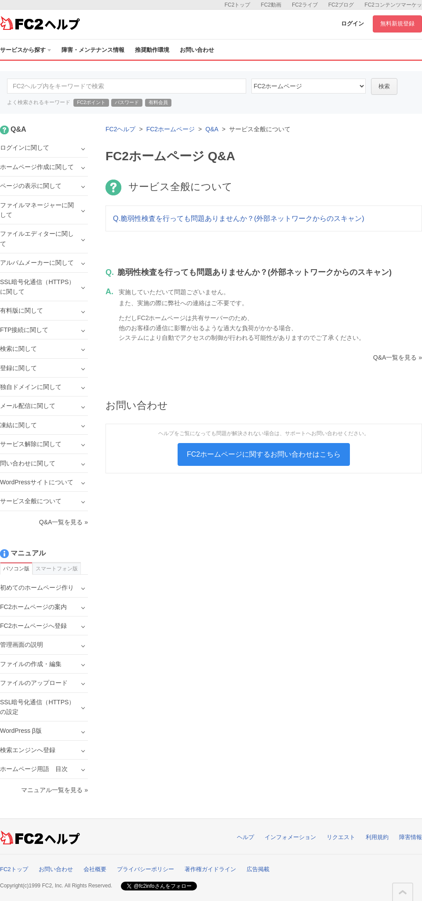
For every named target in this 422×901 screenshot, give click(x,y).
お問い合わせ (197, 50)
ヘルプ (245, 837)
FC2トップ (238, 5)
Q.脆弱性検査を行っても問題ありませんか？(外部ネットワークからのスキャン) (238, 218)
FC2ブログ (341, 5)
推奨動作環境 (152, 50)
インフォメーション (290, 837)
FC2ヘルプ (120, 129)
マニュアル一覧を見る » (54, 789)
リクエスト (341, 837)
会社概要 (95, 869)
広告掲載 (258, 869)
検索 (384, 86)
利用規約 (377, 837)
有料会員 (158, 102)
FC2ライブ (305, 5)
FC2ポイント (91, 102)
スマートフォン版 (57, 569)
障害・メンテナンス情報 (93, 50)
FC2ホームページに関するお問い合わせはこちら (264, 454)
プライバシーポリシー (145, 869)
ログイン (352, 23)
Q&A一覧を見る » (397, 357)
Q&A (211, 129)
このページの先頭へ (402, 892)
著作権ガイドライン (210, 869)
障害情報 (410, 837)
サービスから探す (25, 50)
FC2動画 (271, 5)
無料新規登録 (397, 23)
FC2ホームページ (170, 129)
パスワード (127, 102)
